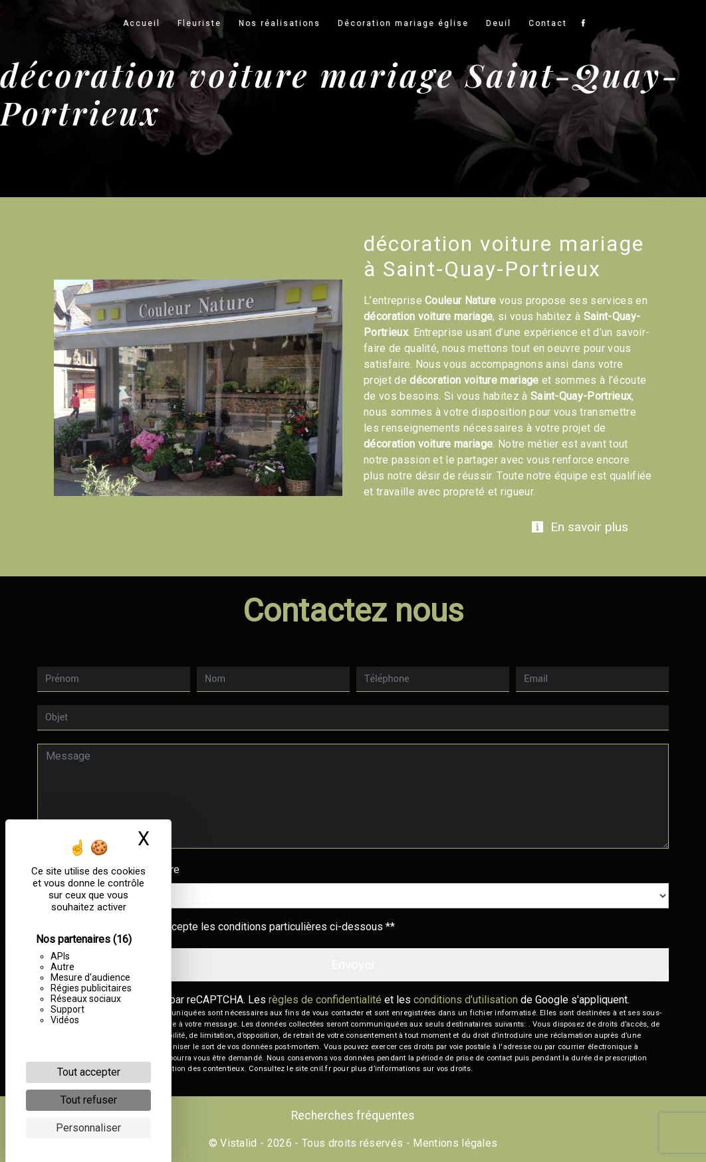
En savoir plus (579, 527)
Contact (548, 23)
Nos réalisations (279, 23)
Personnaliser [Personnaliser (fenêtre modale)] (88, 1127)
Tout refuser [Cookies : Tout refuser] (88, 1100)
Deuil (498, 23)
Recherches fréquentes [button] (353, 1115)
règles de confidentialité (325, 999)
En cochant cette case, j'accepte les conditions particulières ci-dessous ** (223, 926)
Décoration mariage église (403, 23)
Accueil (141, 23)
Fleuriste (199, 23)
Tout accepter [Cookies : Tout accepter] (88, 1072)
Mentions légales (453, 1143)
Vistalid (238, 1143)
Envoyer (353, 964)
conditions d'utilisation (465, 999)
